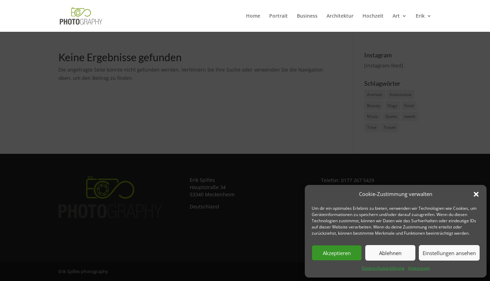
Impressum (419, 268)
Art (396, 16)
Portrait (278, 16)
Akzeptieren (337, 253)
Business (307, 16)
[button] (476, 194)
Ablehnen (390, 253)
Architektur (340, 16)
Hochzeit (373, 16)
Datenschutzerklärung (383, 268)
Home (253, 16)
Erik (420, 16)
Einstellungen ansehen (449, 253)
